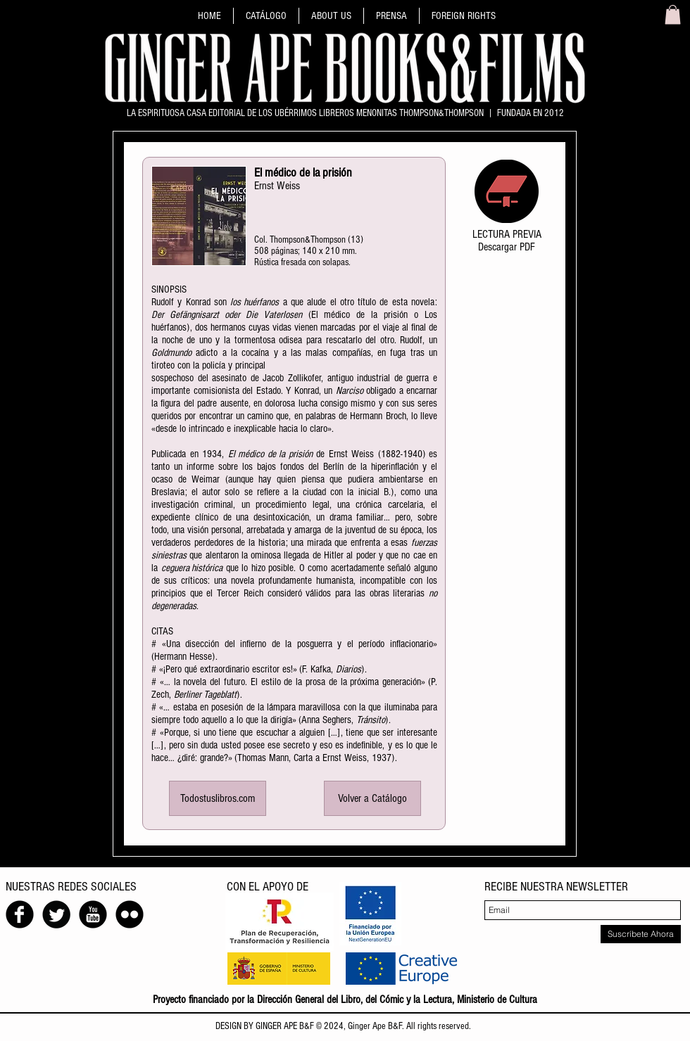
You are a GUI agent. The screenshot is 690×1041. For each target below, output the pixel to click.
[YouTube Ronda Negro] (93, 914)
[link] (673, 14)
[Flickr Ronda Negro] (129, 914)
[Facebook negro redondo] (20, 914)
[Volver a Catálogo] (372, 798)
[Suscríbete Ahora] (641, 934)
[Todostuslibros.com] (217, 798)
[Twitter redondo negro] (56, 914)
